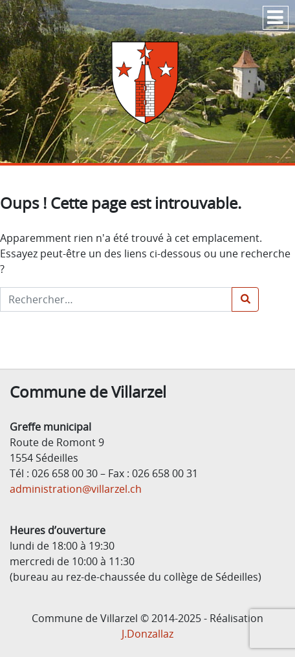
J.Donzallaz (147, 634)
